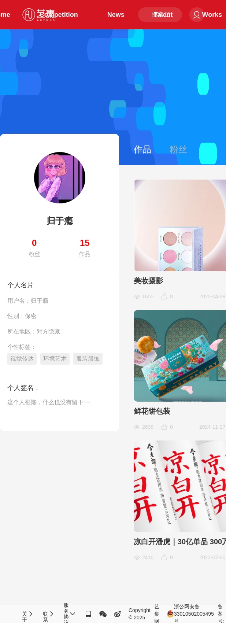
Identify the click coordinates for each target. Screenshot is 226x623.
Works (212, 14)
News (116, 14)
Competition (59, 14)
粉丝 (178, 149)
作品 (142, 149)
